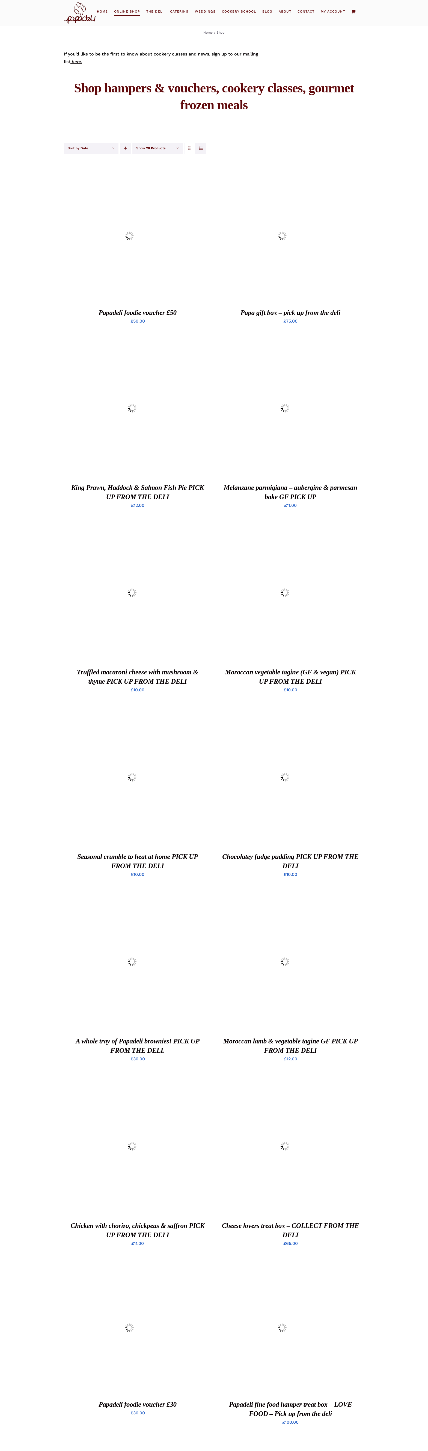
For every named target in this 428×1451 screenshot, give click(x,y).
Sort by (78, 148)
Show (150, 148)
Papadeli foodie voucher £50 (138, 312)
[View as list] (200, 148)
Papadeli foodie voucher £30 (138, 1404)
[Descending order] (125, 148)
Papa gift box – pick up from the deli (290, 312)
